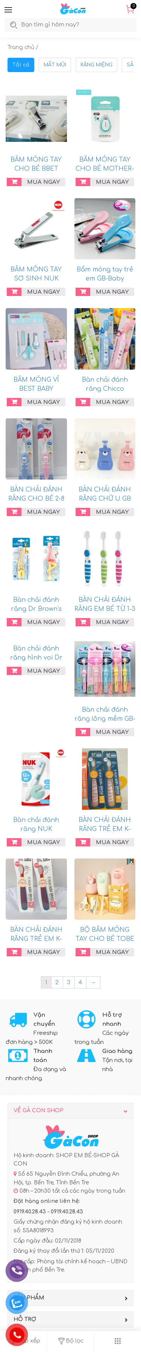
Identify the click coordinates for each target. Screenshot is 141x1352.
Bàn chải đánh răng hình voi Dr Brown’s (36, 657)
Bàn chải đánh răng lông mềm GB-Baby (104, 718)
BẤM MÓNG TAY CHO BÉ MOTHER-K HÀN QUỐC (105, 168)
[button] (8, 9)
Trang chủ (21, 47)
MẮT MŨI (55, 65)
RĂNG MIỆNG (96, 65)
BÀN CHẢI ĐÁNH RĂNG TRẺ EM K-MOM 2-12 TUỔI (36, 939)
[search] (58, 25)
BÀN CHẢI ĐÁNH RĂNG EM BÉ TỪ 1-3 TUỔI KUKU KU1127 (104, 609)
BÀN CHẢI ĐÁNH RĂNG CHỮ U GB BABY (105, 498)
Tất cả (20, 65)
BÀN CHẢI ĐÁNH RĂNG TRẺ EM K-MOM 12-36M (105, 829)
